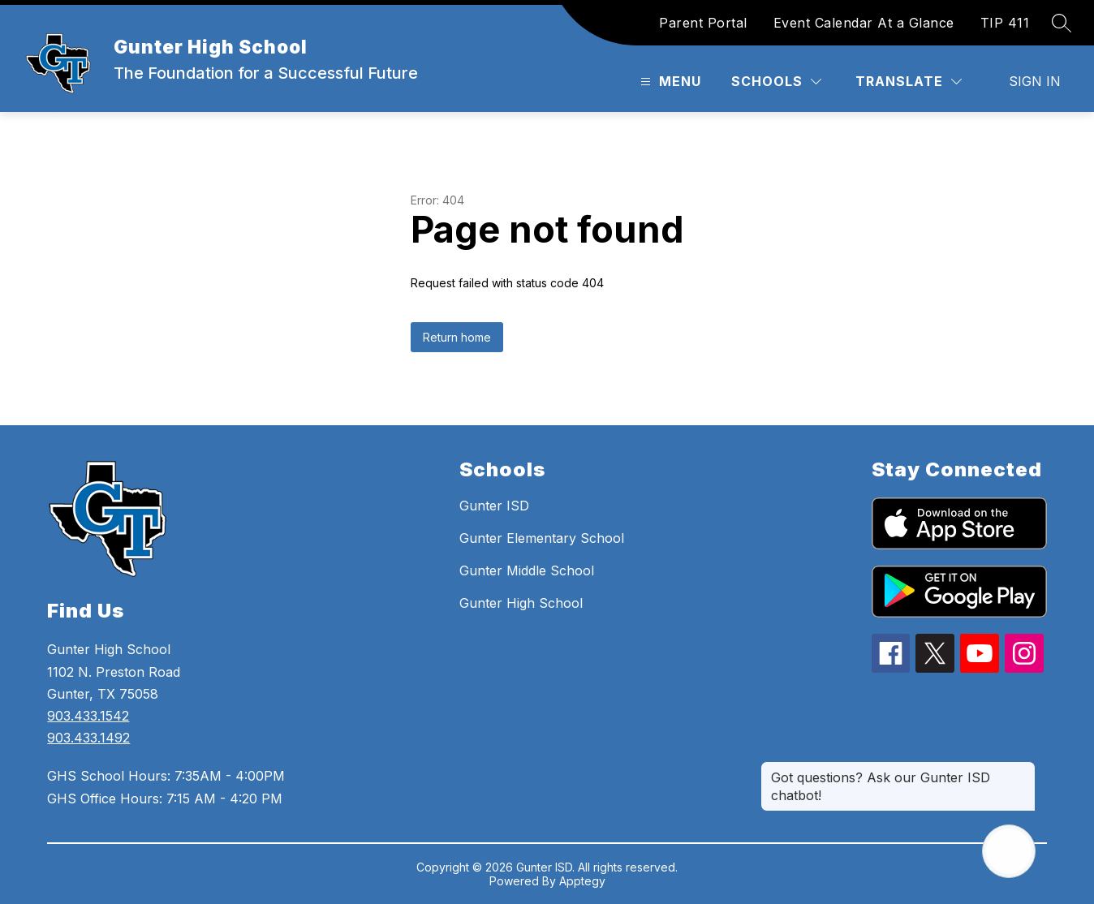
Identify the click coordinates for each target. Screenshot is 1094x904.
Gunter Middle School (526, 570)
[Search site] (1061, 22)
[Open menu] (668, 81)
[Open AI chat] (1009, 851)
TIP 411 (1005, 23)
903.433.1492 (88, 738)
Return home (457, 337)
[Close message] (1022, 769)
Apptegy (582, 881)
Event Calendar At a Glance (863, 23)
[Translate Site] (908, 81)
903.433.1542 (88, 716)
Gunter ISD (494, 505)
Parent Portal (703, 23)
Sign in (1035, 81)
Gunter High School (521, 603)
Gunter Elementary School (541, 538)
